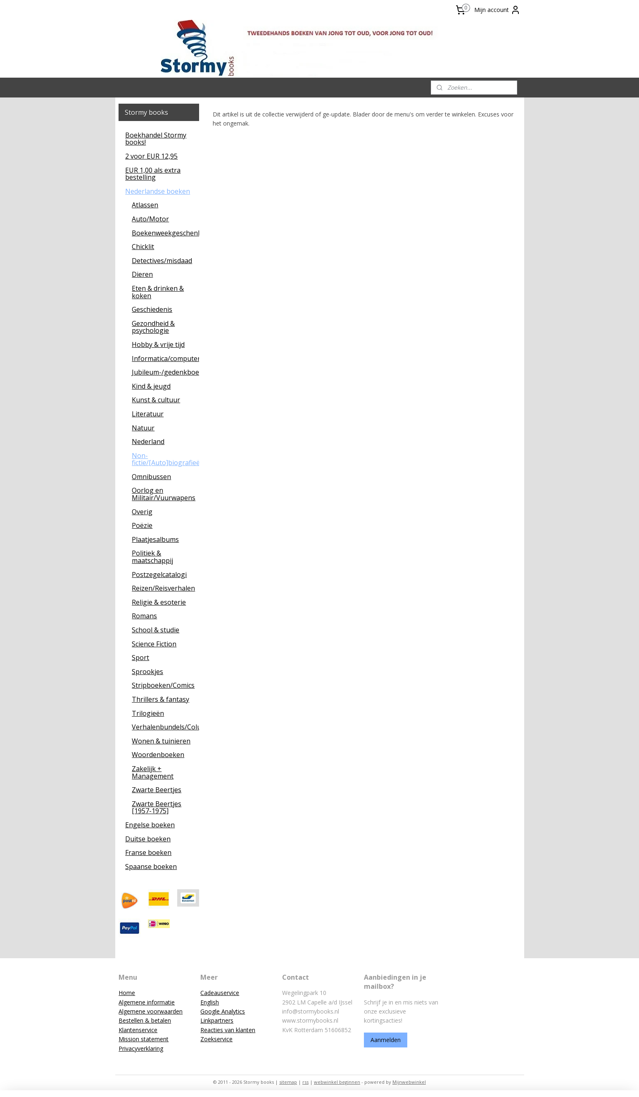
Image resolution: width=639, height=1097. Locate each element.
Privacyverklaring (141, 1048)
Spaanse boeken (151, 866)
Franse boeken (148, 852)
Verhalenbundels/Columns (165, 726)
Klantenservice (138, 1030)
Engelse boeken (150, 824)
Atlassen (145, 204)
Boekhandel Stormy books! (155, 139)
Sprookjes (147, 671)
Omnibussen (151, 476)
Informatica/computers (165, 358)
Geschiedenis (152, 309)
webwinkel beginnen (337, 1082)
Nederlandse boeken (157, 191)
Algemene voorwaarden (151, 1011)
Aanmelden (386, 1040)
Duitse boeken (148, 838)
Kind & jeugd (151, 386)
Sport (140, 657)
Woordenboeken (158, 754)
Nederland (148, 441)
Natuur (143, 427)
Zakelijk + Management (152, 772)
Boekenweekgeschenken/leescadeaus (165, 232)
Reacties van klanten (227, 1030)
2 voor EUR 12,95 (151, 156)
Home (127, 993)
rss (305, 1082)
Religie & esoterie (159, 602)
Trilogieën (148, 713)
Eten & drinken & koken (158, 292)
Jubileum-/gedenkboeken (165, 372)
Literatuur (148, 413)
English (209, 1002)
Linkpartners (216, 1020)
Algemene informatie (147, 1002)
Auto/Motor (150, 218)
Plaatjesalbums (155, 539)
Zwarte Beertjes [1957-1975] (156, 807)
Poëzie (142, 525)
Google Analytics (222, 1011)
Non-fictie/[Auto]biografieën (165, 459)
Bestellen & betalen (145, 1020)
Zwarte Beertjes (156, 789)
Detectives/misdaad (162, 260)
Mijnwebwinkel (409, 1082)
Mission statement (144, 1039)
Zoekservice (216, 1039)
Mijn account (497, 10)
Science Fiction (154, 643)
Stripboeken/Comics (163, 685)
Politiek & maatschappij (152, 556)
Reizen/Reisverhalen (163, 588)
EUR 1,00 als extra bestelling (153, 174)
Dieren (142, 274)
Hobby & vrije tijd (158, 344)
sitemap (288, 1082)
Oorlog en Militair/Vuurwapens (163, 494)
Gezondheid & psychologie (153, 327)
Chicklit (143, 246)
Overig (142, 511)
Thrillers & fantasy (160, 699)
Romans (144, 615)
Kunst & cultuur (156, 399)
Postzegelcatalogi (159, 574)
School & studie (155, 629)
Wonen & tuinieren (161, 741)
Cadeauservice (219, 993)
